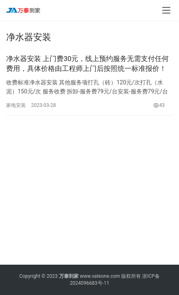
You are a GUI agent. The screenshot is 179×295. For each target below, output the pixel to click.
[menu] (166, 10)
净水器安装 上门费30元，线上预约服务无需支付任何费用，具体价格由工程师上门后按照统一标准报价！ (87, 63)
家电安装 (16, 105)
